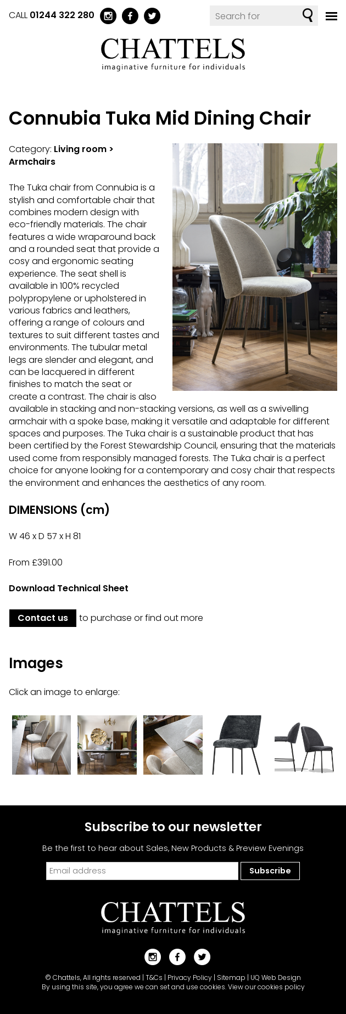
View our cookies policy (266, 986)
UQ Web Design (275, 977)
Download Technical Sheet (69, 588)
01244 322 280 (62, 15)
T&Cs (154, 977)
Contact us (43, 618)
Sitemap (231, 977)
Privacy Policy (190, 977)
